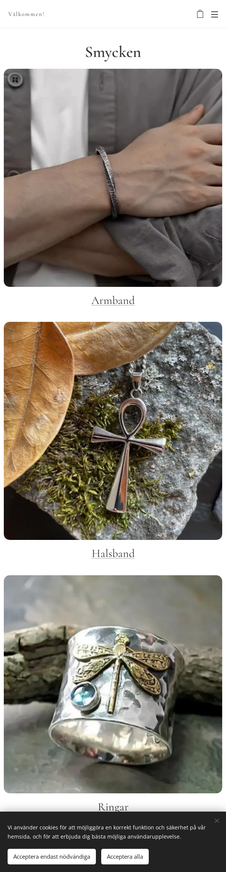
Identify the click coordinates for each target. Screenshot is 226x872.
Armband (113, 300)
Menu (214, 14)
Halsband (113, 553)
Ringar (113, 807)
